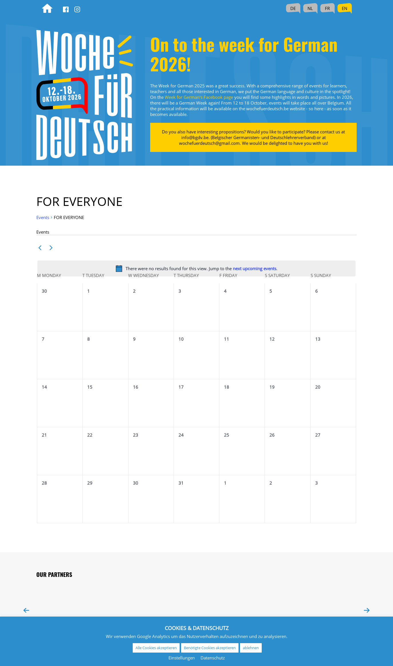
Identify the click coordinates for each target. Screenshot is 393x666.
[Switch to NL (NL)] (310, 8)
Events (42, 217)
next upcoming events (254, 268)
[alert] (196, 268)
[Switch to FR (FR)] (327, 8)
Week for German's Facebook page (199, 97)
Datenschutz (213, 658)
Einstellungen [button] (181, 658)
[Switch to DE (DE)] (293, 8)
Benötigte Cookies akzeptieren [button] (210, 647)
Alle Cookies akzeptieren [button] (156, 647)
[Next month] (50, 247)
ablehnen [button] (251, 647)
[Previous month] (39, 247)
